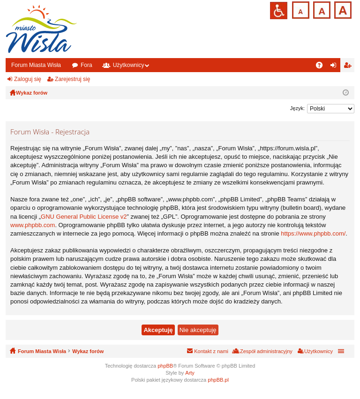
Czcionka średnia (321, 9)
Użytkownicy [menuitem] (318, 351)
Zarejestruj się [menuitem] (349, 67)
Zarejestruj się (72, 79)
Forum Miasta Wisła (36, 65)
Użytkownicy (128, 65)
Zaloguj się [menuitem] (335, 67)
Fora (86, 65)
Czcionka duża (342, 9)
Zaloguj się (27, 79)
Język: (297, 108)
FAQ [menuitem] (322, 67)
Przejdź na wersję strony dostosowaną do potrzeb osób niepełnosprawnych (278, 10)
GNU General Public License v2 (84, 216)
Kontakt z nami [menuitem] (211, 351)
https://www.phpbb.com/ (313, 233)
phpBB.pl (218, 380)
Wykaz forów (88, 351)
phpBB (165, 366)
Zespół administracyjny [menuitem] (266, 351)
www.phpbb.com (32, 225)
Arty (190, 373)
